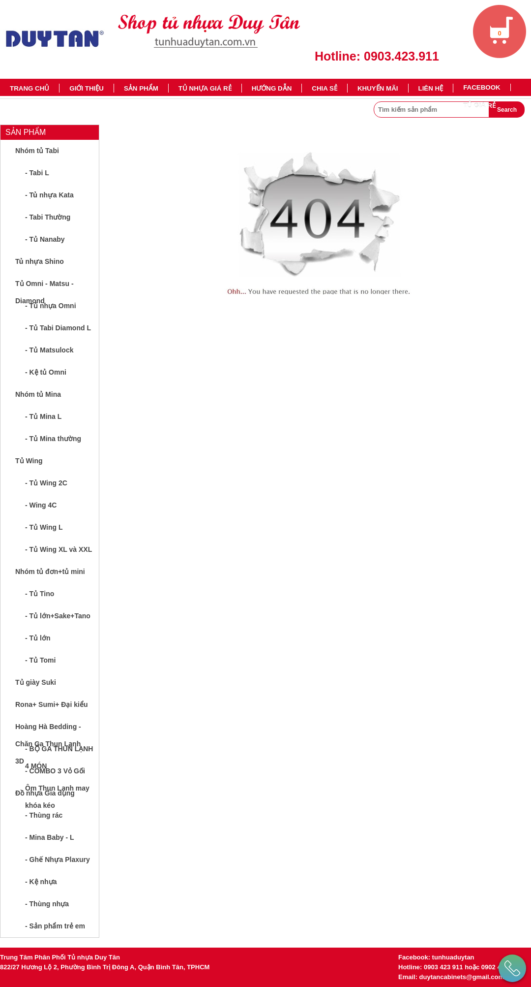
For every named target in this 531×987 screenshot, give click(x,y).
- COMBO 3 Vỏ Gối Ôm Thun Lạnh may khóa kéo (57, 774)
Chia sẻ (324, 88)
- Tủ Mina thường (53, 439)
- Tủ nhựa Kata (49, 195)
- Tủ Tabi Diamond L (58, 328)
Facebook (482, 87)
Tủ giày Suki (35, 682)
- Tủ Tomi (40, 660)
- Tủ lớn (37, 638)
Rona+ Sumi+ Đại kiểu (51, 704)
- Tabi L (37, 173)
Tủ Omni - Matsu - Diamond (44, 287)
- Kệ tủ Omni (45, 372)
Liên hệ (430, 88)
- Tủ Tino (39, 594)
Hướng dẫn (272, 88)
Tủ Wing (29, 461)
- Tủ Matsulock (49, 350)
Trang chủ (29, 88)
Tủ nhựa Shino (39, 261)
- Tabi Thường (47, 217)
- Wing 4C (41, 505)
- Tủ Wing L (44, 527)
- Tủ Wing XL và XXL (58, 549)
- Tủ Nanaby (45, 239)
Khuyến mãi (377, 88)
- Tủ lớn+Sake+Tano (57, 616)
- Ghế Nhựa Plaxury (57, 859)
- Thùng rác (43, 815)
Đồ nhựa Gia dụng (45, 793)
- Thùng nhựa (47, 904)
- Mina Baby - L (49, 837)
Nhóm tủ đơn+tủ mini (50, 571)
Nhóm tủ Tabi (37, 151)
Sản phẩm (141, 88)
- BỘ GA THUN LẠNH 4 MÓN (59, 752)
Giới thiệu (86, 88)
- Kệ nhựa (41, 882)
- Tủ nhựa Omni (50, 306)
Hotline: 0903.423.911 (377, 56)
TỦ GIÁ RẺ (479, 105)
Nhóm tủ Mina (38, 394)
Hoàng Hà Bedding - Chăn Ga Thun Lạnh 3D (48, 730)
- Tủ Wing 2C (46, 483)
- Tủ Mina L (43, 416)
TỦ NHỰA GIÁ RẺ (205, 88)
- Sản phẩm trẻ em (55, 926)
